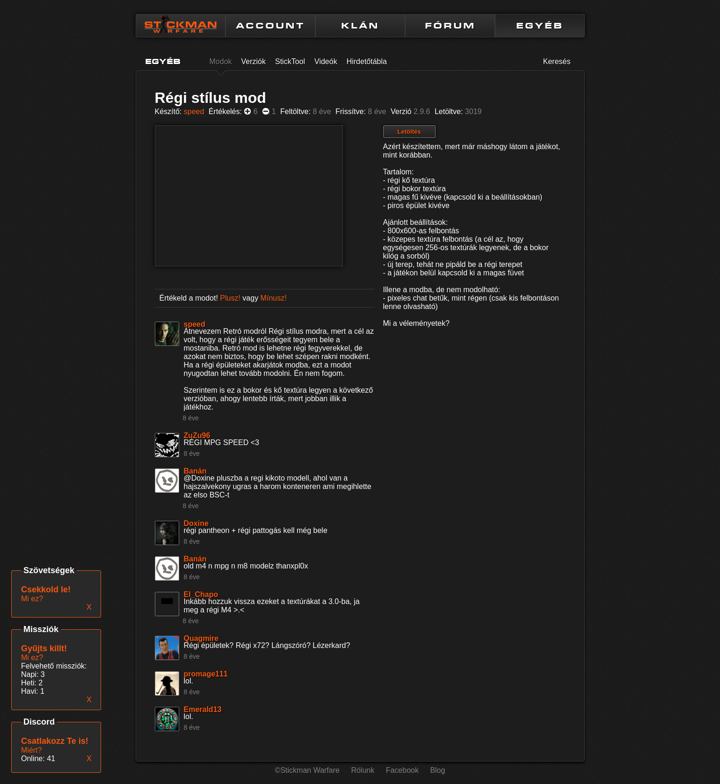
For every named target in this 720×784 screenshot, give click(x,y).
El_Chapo (201, 594)
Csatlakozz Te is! (54, 741)
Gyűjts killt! (44, 648)
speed (194, 111)
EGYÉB (539, 26)
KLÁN (360, 26)
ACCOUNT (270, 26)
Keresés (557, 61)
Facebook (402, 770)
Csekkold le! (46, 589)
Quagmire (201, 638)
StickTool (290, 61)
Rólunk (362, 770)
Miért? (31, 750)
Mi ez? (32, 658)
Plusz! (230, 298)
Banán (195, 471)
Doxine (196, 523)
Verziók (253, 61)
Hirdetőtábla (367, 61)
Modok (221, 61)
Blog (437, 770)
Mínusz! (274, 298)
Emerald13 (203, 709)
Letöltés (409, 131)
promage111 (206, 674)
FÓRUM (450, 26)
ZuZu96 (197, 435)
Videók (325, 61)
